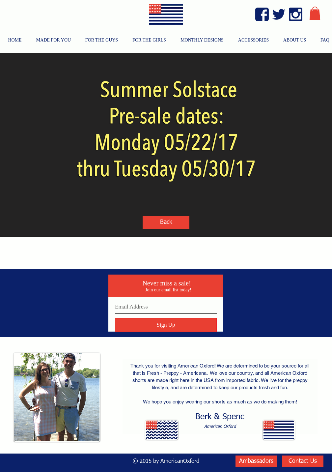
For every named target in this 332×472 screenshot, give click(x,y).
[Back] (166, 222)
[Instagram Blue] (295, 14)
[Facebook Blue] (262, 14)
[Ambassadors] (256, 461)
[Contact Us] (302, 461)
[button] (314, 13)
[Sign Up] (166, 325)
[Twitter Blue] (279, 14)
